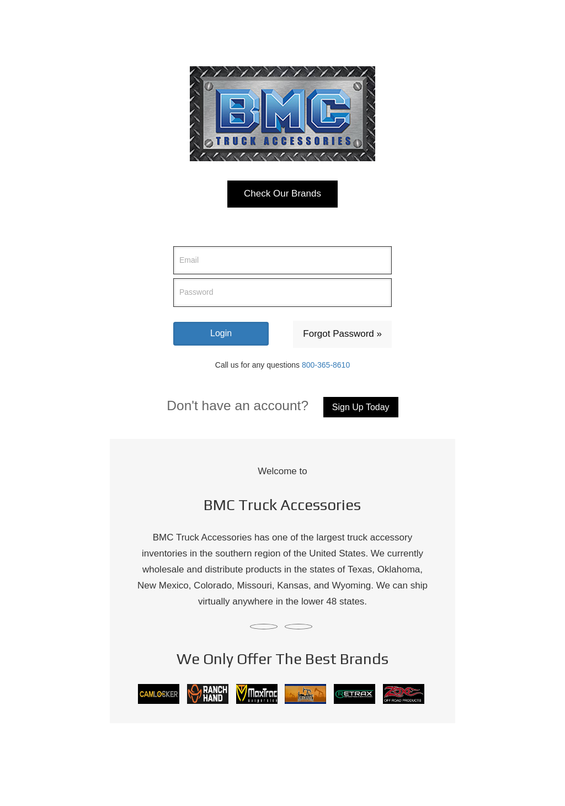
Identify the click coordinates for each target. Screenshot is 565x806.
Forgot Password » (342, 333)
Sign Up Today (361, 407)
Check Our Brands (282, 193)
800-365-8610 (326, 364)
